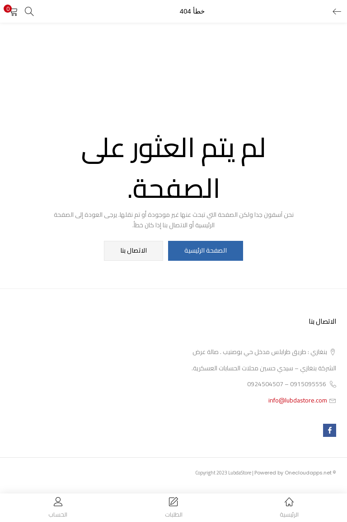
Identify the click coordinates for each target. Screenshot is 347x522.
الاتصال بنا (134, 251)
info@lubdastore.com (297, 400)
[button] (13, 11)
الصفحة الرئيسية (205, 251)
